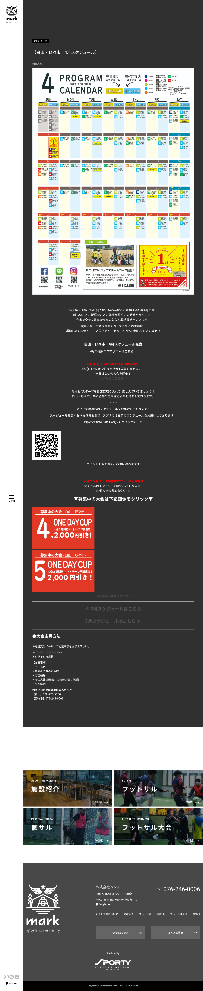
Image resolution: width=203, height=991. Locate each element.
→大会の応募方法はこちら (113, 596)
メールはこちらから (47, 652)
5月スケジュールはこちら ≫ (113, 621)
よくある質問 (175, 932)
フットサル (145, 914)
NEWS (196, 914)
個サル (161, 914)
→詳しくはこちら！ (113, 378)
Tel (178, 889)
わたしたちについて (107, 914)
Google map (103, 904)
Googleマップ (120, 932)
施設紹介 (128, 914)
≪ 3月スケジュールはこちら (113, 608)
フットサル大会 (178, 914)
